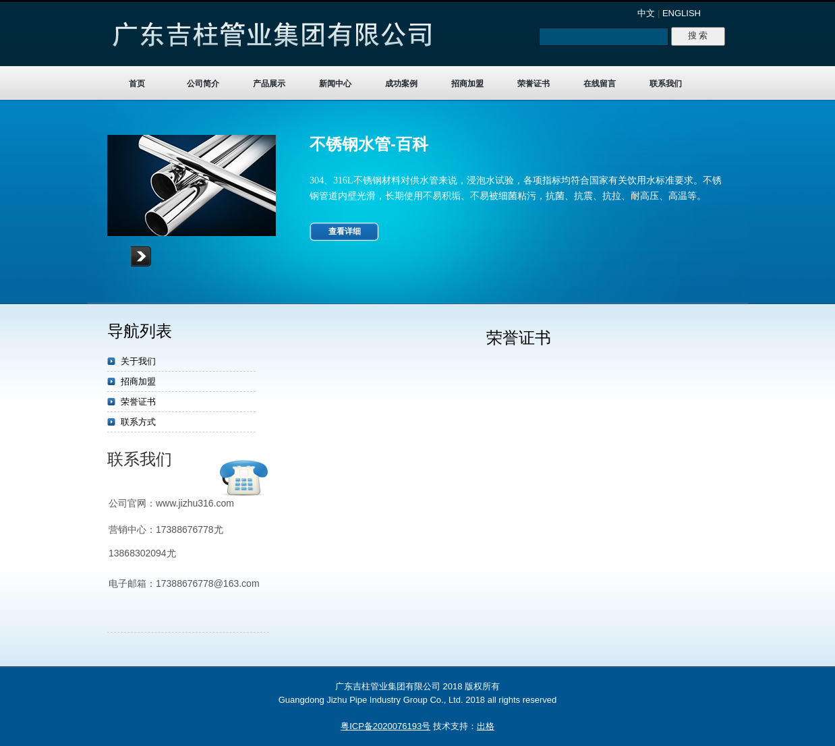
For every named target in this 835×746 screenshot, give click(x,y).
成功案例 (401, 83)
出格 (485, 726)
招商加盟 (467, 83)
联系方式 (138, 422)
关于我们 (138, 361)
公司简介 (203, 83)
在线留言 (599, 83)
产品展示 (269, 83)
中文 (646, 13)
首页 (137, 83)
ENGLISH (681, 13)
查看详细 (344, 231)
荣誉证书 (533, 83)
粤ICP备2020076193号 (385, 726)
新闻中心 (335, 83)
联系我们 (666, 83)
